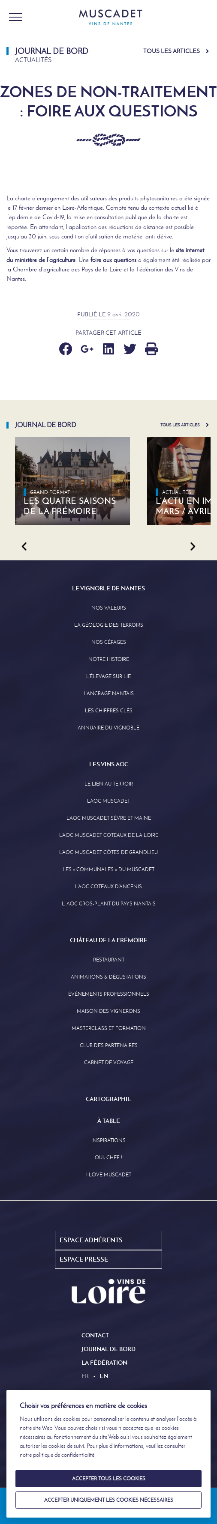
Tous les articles (171, 51)
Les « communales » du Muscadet (108, 869)
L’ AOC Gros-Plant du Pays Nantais (109, 904)
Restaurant (108, 960)
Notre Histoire (108, 659)
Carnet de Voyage (108, 1063)
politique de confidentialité (63, 1455)
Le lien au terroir (108, 784)
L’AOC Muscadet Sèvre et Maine (108, 818)
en (103, 1376)
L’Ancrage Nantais (109, 694)
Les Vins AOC (108, 764)
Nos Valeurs (108, 608)
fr (85, 1376)
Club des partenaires (109, 1045)
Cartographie (108, 1099)
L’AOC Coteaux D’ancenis (108, 887)
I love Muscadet (108, 1175)
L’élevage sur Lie (108, 676)
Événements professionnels (108, 994)
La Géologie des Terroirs (108, 625)
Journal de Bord (108, 1349)
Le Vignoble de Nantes (108, 588)
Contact (95, 1335)
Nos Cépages (108, 642)
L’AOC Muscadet (108, 801)
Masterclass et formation (109, 1028)
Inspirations (108, 1140)
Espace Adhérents (91, 1240)
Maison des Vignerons (108, 1011)
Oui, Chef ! (108, 1158)
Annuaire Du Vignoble (108, 728)
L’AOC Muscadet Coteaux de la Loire (108, 835)
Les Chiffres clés (109, 711)
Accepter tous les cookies (108, 1479)
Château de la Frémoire (109, 940)
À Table (108, 1121)
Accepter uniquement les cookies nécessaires (108, 1500)
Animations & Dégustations (108, 977)
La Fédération (104, 1362)
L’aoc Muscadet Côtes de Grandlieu (108, 852)
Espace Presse (84, 1259)
